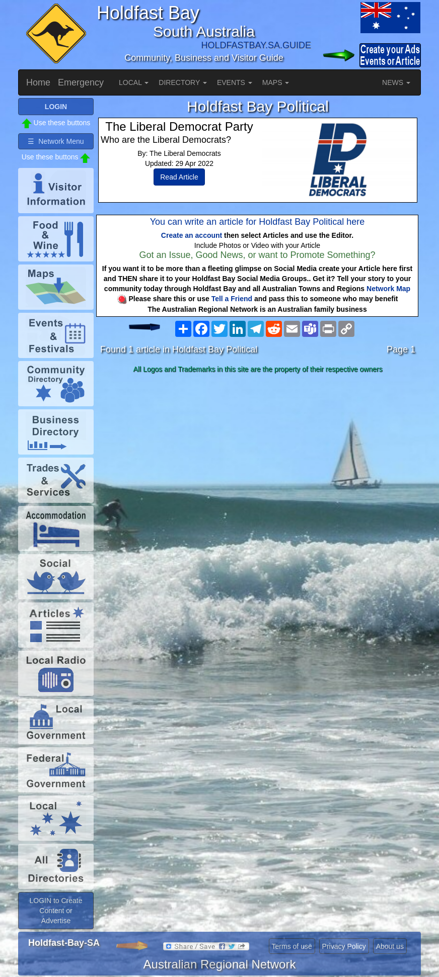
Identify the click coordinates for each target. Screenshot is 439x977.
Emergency (81, 82)
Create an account (191, 235)
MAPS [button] (275, 82)
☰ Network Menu (56, 141)
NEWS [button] (396, 82)
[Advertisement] (257, 456)
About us (390, 946)
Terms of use (292, 946)
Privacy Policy (344, 946)
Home (38, 82)
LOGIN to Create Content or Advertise (55, 911)
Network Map (388, 289)
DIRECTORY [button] (183, 82)
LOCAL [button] (134, 82)
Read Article (179, 177)
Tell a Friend (231, 299)
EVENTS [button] (234, 82)
